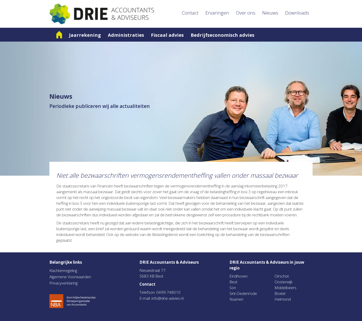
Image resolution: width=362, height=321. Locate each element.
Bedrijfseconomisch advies (222, 35)
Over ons (245, 12)
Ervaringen (217, 12)
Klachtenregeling (63, 270)
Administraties (126, 35)
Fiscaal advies (167, 35)
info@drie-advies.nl (167, 298)
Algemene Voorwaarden (70, 276)
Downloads (297, 12)
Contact (190, 12)
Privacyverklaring (63, 283)
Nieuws (270, 12)
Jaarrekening (85, 35)
